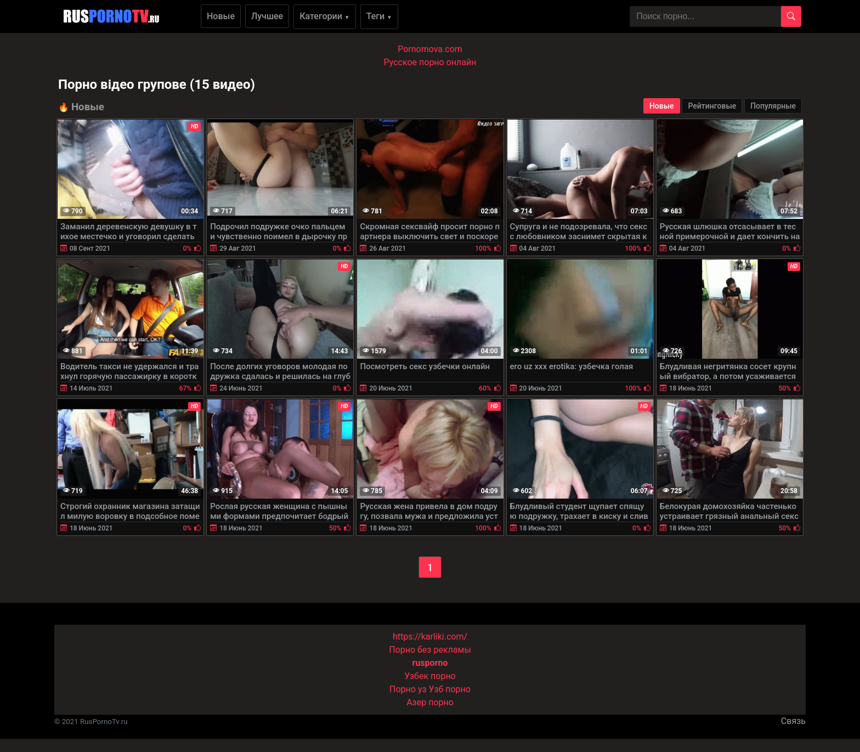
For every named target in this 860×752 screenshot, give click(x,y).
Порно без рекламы (430, 649)
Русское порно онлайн (430, 62)
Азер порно (430, 702)
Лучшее (267, 16)
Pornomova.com (430, 49)
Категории (324, 16)
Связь (793, 721)
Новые (221, 16)
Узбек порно (430, 676)
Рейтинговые (712, 105)
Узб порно (450, 689)
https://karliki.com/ (430, 636)
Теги (379, 16)
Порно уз (408, 689)
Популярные (773, 105)
